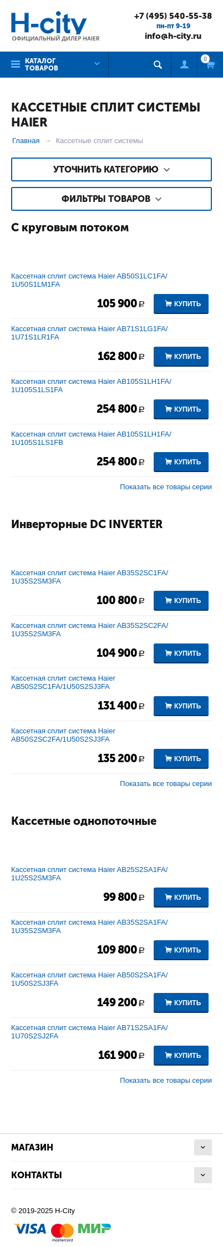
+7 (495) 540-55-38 (173, 16)
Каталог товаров (41, 64)
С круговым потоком (70, 227)
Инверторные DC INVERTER (87, 524)
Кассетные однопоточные (83, 821)
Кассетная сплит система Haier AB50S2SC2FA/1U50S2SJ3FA (63, 735)
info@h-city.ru (173, 36)
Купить (187, 304)
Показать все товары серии (166, 487)
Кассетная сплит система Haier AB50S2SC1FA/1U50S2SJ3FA (63, 682)
